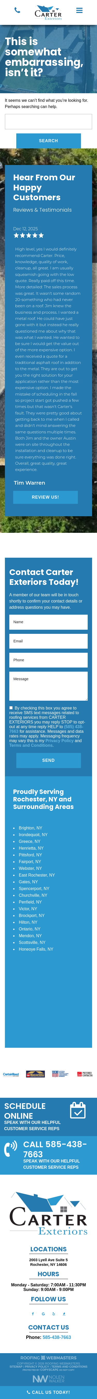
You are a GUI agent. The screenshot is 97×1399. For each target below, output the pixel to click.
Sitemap (16, 1366)
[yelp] (54, 1313)
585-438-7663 (57, 1337)
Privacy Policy (60, 740)
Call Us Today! (48, 1392)
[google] (43, 1313)
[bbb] (64, 1313)
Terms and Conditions (31, 745)
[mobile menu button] (79, 10)
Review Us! (45, 497)
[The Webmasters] (48, 1359)
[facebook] (33, 1313)
